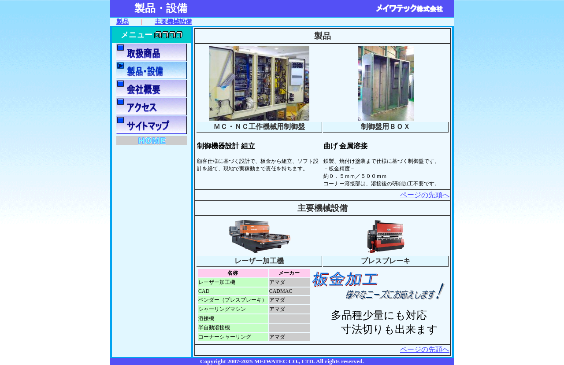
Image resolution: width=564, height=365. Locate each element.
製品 (122, 21)
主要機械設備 (173, 21)
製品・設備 (160, 8)
